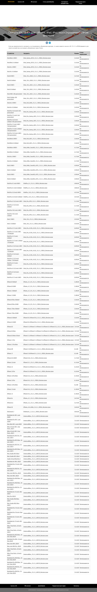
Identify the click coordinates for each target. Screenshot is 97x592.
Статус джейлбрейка (48, 2)
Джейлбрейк (41, 586)
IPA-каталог (34, 2)
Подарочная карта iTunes (80, 2)
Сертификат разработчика (64, 2)
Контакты (76, 586)
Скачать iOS (21, 2)
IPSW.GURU (11, 1)
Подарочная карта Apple (59, 586)
